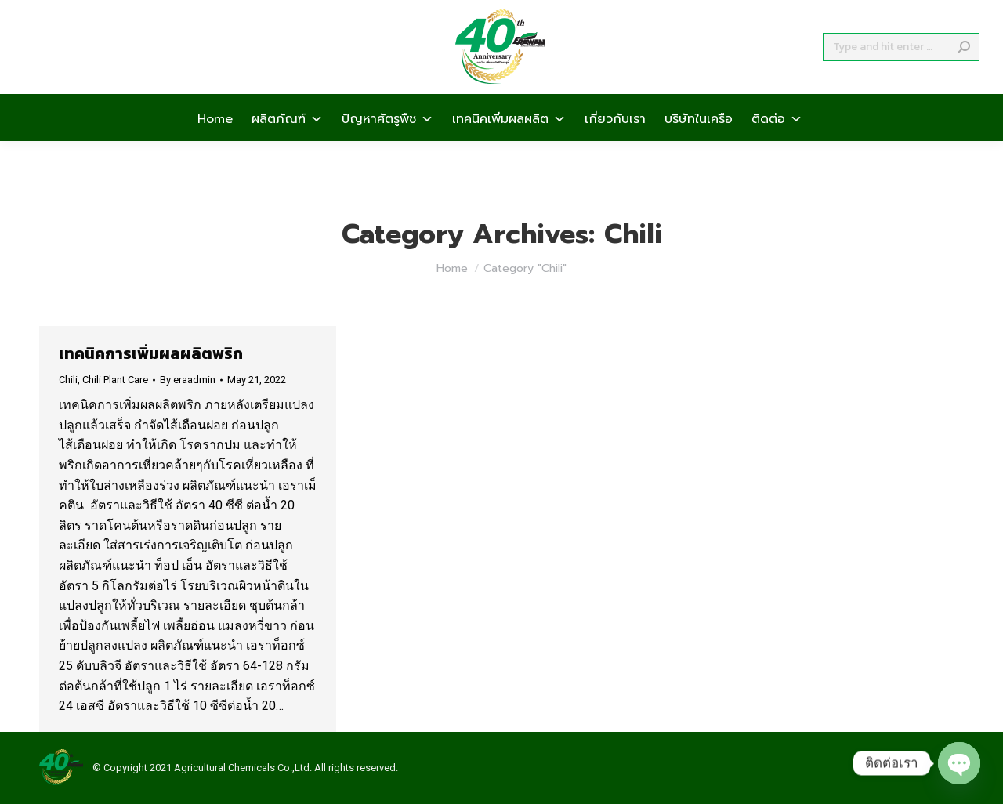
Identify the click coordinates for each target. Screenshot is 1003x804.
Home (215, 146)
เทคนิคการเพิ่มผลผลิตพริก (151, 353)
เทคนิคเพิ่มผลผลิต (509, 146)
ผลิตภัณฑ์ (287, 146)
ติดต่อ (776, 146)
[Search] (901, 75)
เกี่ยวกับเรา (615, 146)
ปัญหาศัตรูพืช (387, 146)
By (187, 380)
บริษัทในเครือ (698, 146)
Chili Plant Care (115, 380)
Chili (68, 380)
